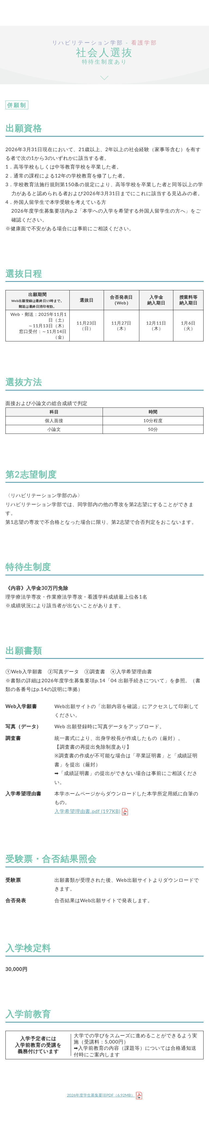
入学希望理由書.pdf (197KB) (87, 811)
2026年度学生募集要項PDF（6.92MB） (101, 1095)
